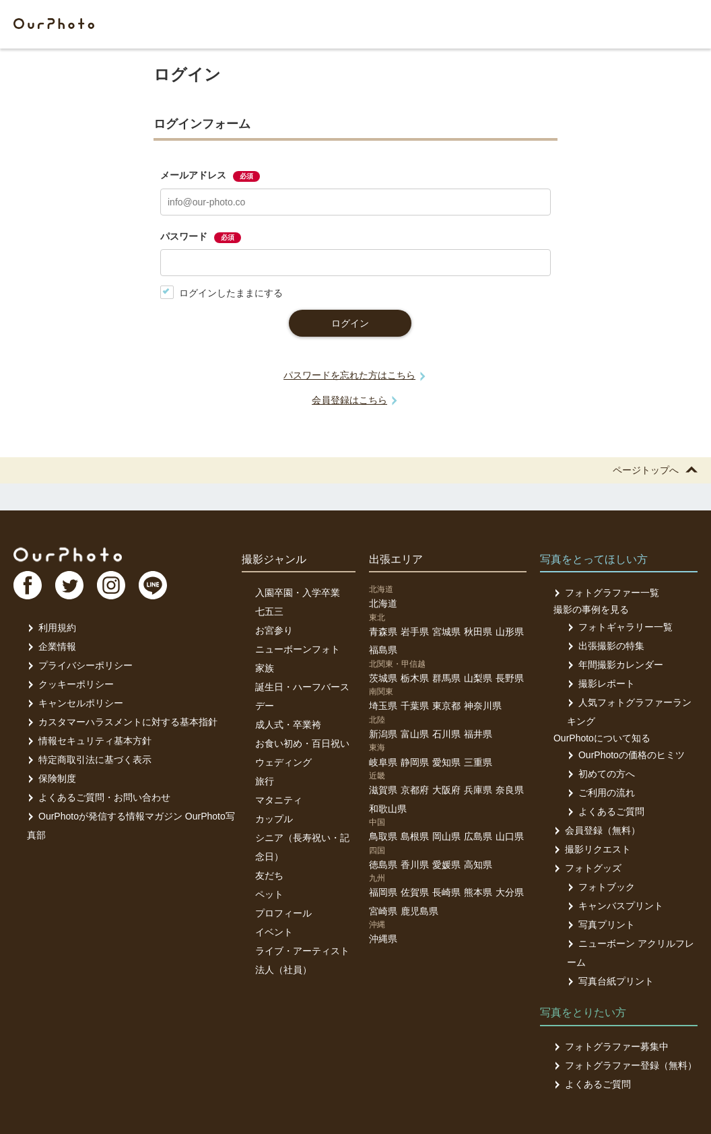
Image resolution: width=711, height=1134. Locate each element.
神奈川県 (483, 705)
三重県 (478, 762)
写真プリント (601, 924)
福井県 (478, 734)
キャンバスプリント (615, 905)
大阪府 (446, 790)
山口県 (510, 836)
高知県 (478, 864)
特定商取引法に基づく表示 (89, 759)
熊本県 (478, 892)
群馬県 (446, 678)
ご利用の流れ (601, 792)
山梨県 (478, 678)
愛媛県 (446, 864)
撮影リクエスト (592, 849)
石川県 (446, 734)
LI (153, 585)
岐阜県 (383, 762)
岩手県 (415, 631)
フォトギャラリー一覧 (620, 627)
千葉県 (415, 705)
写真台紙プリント (610, 981)
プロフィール (283, 913)
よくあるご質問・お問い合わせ (98, 797)
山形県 (510, 631)
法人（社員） (283, 969)
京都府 (415, 790)
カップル (274, 818)
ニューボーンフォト (297, 649)
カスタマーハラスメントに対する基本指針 (122, 721)
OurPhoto (67, 554)
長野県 (510, 678)
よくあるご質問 (605, 811)
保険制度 (51, 778)
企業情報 (51, 646)
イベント (274, 932)
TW (69, 585)
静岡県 (415, 762)
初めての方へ (601, 773)
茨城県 (383, 678)
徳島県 (383, 864)
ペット (269, 894)
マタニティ (278, 800)
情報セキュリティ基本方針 (89, 740)
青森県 (383, 631)
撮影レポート (601, 683)
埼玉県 (383, 705)
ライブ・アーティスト (302, 950)
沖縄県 (383, 938)
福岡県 (383, 892)
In (111, 585)
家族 (264, 668)
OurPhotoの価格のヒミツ (626, 754)
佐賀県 (415, 892)
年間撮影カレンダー (615, 664)
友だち (269, 875)
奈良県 (510, 790)
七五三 (269, 611)
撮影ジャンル (274, 559)
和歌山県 (388, 808)
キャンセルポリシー (75, 703)
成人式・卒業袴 (288, 724)
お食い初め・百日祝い (302, 743)
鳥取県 (383, 836)
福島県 (383, 649)
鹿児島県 (419, 911)
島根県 (415, 836)
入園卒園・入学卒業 (297, 592)
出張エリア (396, 559)
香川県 (415, 864)
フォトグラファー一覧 (606, 592)
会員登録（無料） (596, 830)
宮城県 (446, 631)
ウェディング (283, 762)
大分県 (510, 892)
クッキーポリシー (70, 684)
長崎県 (446, 892)
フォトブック (601, 886)
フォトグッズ (587, 868)
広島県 (478, 836)
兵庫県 (478, 790)
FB (27, 585)
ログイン (350, 323)
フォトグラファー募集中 (611, 1046)
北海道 (383, 603)
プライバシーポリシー (80, 665)
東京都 (446, 705)
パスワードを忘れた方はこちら (349, 375)
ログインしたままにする (221, 292)
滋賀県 (383, 790)
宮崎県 (383, 911)
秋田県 (478, 631)
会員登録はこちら (349, 400)
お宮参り (274, 630)
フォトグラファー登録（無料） (625, 1065)
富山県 (415, 734)
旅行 (264, 781)
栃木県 (415, 678)
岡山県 (446, 836)
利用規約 (51, 627)
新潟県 (383, 734)
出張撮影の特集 (605, 645)
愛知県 (446, 762)
